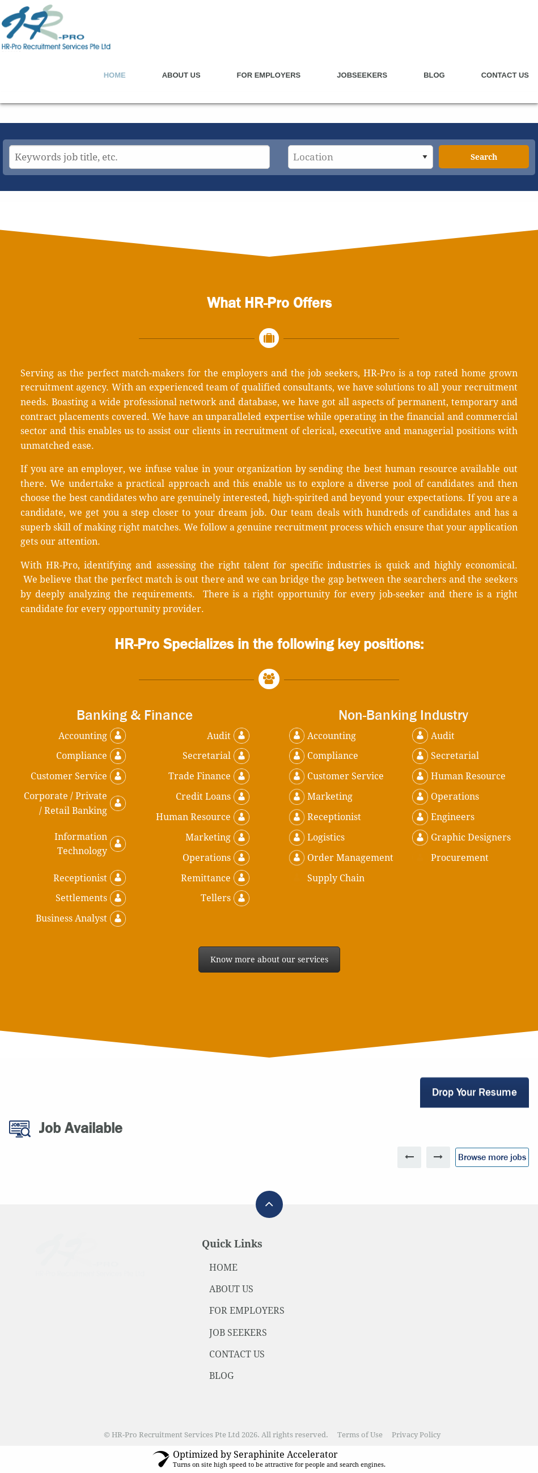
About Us (181, 75)
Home (115, 75)
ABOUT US (231, 1289)
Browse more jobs (492, 1157)
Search (484, 157)
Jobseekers (362, 75)
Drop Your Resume (474, 1092)
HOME (223, 1267)
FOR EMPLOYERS (247, 1310)
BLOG (221, 1375)
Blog (434, 75)
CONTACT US (237, 1354)
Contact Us (505, 75)
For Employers (269, 75)
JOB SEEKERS (238, 1332)
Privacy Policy (416, 1434)
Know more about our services (269, 959)
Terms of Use (360, 1434)
